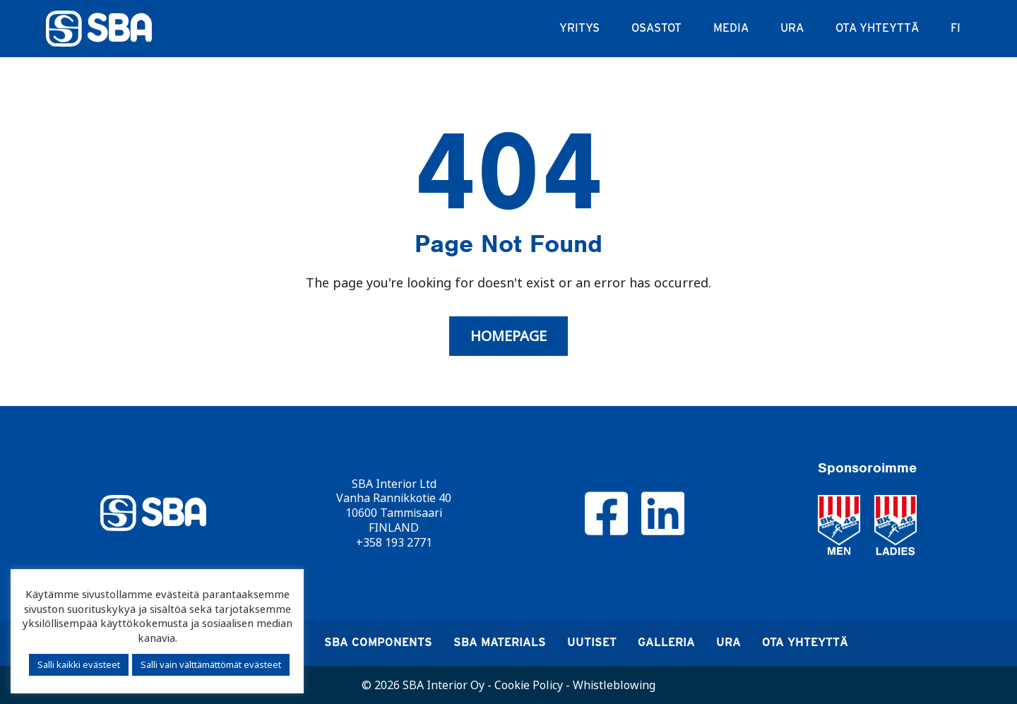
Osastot (656, 28)
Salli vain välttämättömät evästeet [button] (211, 664)
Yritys (579, 28)
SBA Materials (499, 642)
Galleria (666, 642)
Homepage (508, 336)
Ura (792, 28)
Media (731, 28)
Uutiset (592, 642)
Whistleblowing (614, 684)
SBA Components (378, 642)
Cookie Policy (528, 684)
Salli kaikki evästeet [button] (78, 664)
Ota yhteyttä (877, 28)
